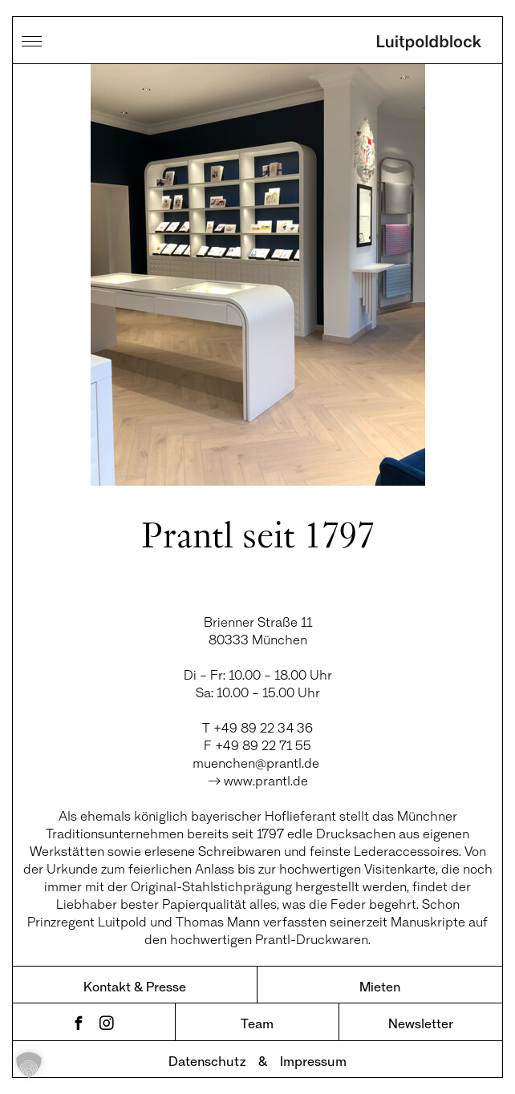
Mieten (379, 986)
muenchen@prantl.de (257, 762)
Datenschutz (206, 1060)
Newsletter (420, 1023)
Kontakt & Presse (134, 986)
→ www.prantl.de (258, 780)
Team (257, 1023)
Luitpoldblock (429, 44)
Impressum (313, 1060)
